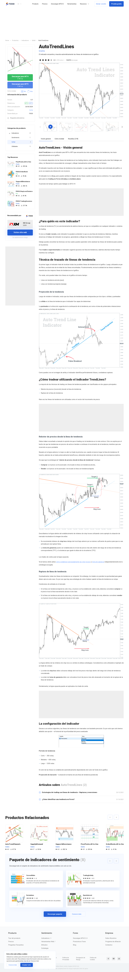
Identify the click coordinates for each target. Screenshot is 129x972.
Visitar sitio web (20, 232)
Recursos (83, 4)
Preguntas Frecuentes (16, 945)
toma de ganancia (98, 562)
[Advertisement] (64, 22)
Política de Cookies (93, 958)
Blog (74, 945)
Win (23, 91)
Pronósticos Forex (79, 941)
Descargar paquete (55, 914)
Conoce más (13, 965)
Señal (31, 110)
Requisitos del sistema (15, 118)
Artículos (44, 945)
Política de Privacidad (65, 958)
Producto (35, 4)
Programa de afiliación (113, 941)
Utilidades (21, 146)
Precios (44, 4)
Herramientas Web (48, 941)
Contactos (108, 945)
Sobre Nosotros (110, 938)
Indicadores (21, 133)
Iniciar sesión (101, 4)
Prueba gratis (116, 4)
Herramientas (71, 4)
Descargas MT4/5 (57, 4)
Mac (30, 91)
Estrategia (44, 948)
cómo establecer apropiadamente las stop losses (73, 562)
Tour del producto (14, 938)
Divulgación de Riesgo (80, 958)
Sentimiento (21, 137)
